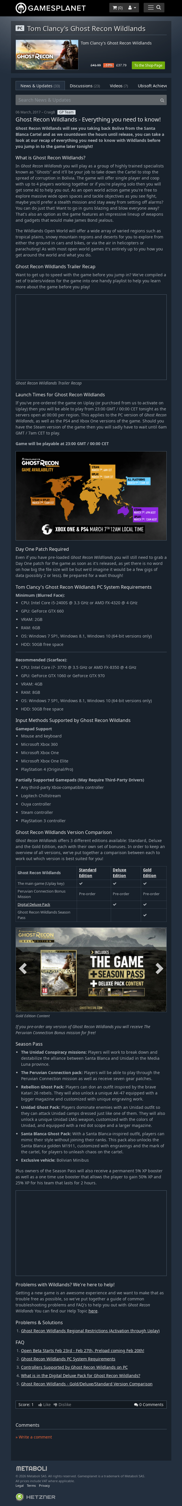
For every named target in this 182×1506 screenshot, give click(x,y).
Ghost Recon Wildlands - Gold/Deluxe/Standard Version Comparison (87, 1384)
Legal (20, 1485)
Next (159, 969)
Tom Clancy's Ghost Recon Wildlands (116, 43)
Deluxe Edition (119, 872)
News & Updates (40, 85)
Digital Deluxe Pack (34, 904)
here (93, 1311)
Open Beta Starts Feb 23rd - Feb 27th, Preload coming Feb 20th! (82, 1350)
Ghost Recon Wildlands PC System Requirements (68, 1359)
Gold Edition (149, 872)
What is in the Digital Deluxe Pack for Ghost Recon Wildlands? (80, 1375)
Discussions (85, 85)
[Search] (162, 100)
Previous (23, 969)
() (117, 7)
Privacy (44, 1485)
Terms (31, 1485)
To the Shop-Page (148, 65)
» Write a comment (34, 1437)
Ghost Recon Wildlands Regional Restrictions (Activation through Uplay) (90, 1330)
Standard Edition (87, 872)
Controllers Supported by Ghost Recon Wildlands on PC (74, 1367)
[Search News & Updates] (87, 100)
